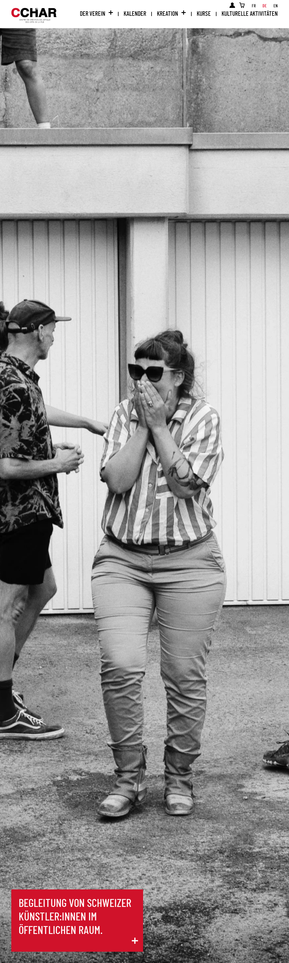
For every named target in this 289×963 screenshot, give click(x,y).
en (275, 6)
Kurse (204, 14)
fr (254, 6)
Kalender (135, 14)
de (264, 6)
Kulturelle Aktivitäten (250, 14)
